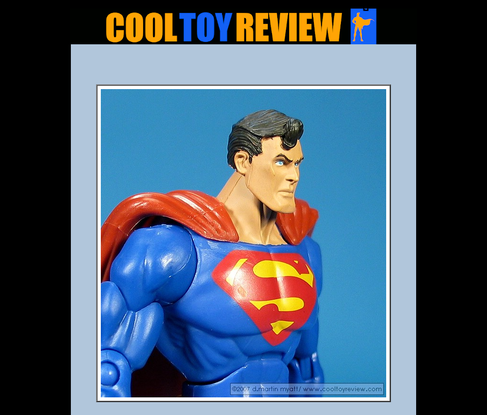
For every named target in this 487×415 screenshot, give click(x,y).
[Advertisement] (243, 67)
